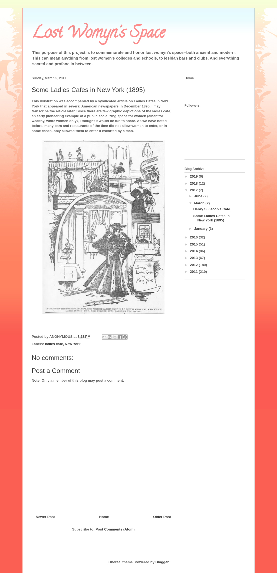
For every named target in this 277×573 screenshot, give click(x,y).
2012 (194, 265)
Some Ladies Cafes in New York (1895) (211, 218)
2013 (194, 258)
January (201, 229)
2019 (194, 176)
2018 (194, 183)
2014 (194, 251)
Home (104, 517)
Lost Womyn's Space (98, 34)
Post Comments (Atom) (114, 529)
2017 (194, 190)
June (198, 196)
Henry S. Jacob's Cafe (211, 209)
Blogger (161, 562)
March (200, 203)
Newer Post (45, 517)
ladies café (54, 344)
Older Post (162, 517)
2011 (194, 272)
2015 (194, 244)
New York (73, 344)
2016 (194, 237)
